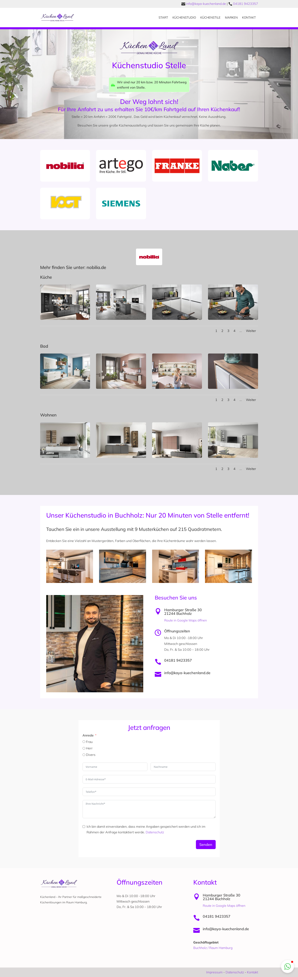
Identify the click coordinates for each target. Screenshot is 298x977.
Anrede (88, 735)
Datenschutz (155, 832)
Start (163, 17)
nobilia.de (95, 267)
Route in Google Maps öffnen (185, 620)
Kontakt (249, 17)
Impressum (214, 972)
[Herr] (84, 748)
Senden (205, 844)
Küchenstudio (184, 17)
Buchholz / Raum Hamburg (213, 948)
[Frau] (84, 741)
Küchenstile (210, 17)
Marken (231, 17)
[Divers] (84, 754)
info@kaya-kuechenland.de (206, 4)
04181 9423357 (245, 4)
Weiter (251, 331)
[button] (287, 966)
